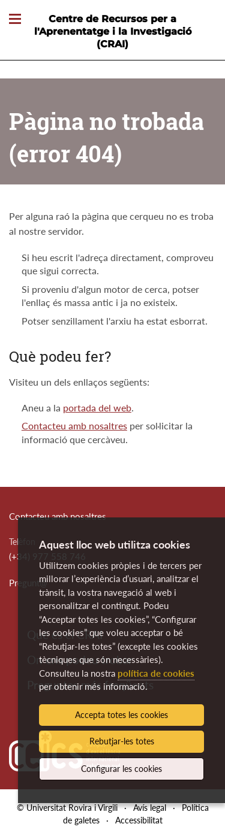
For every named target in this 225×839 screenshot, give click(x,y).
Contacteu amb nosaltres (74, 425)
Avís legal (149, 807)
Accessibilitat (139, 820)
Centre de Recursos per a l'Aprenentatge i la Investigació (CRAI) (112, 31)
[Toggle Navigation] (15, 19)
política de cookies (156, 673)
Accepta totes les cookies (121, 715)
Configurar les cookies (121, 769)
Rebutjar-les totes (121, 741)
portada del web (97, 407)
